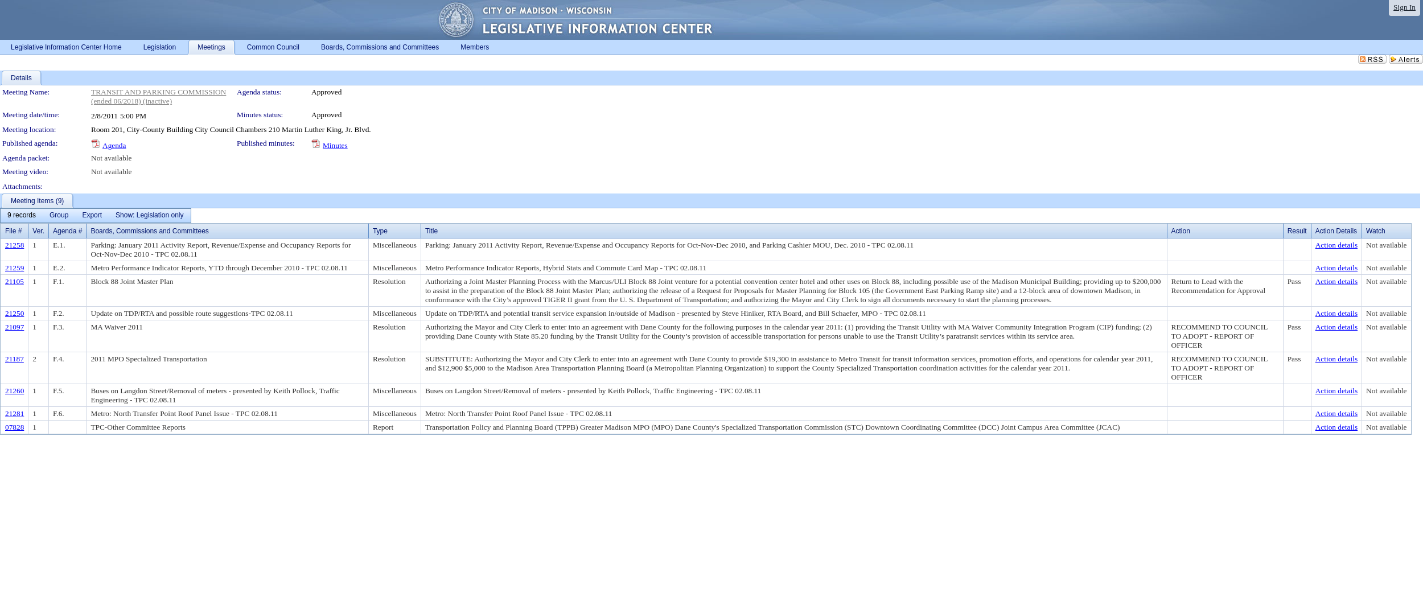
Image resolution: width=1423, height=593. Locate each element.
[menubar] (95, 215)
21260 (14, 390)
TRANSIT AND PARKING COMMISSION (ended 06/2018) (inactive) (158, 96)
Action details (1336, 245)
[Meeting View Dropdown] (149, 216)
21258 (14, 245)
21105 (14, 281)
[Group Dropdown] (59, 216)
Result (1297, 231)
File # (13, 231)
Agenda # (67, 231)
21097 (14, 327)
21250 (14, 313)
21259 (14, 267)
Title (431, 231)
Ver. (38, 231)
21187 (14, 359)
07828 (14, 427)
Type (380, 231)
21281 (14, 413)
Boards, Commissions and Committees (149, 231)
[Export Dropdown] (92, 216)
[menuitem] (22, 216)
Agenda (114, 145)
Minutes (335, 145)
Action (1180, 231)
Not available (111, 158)
